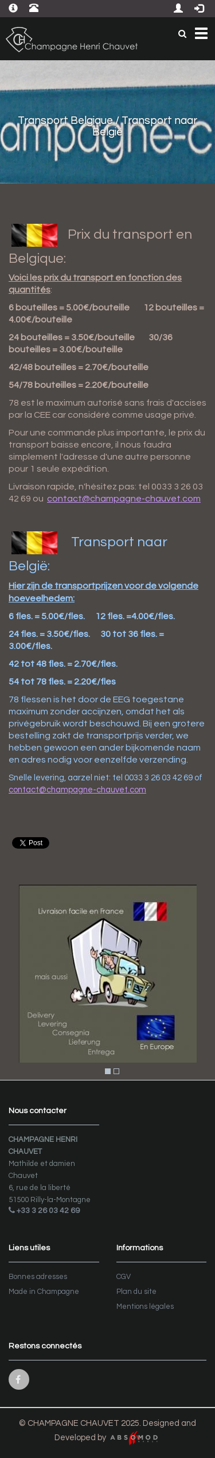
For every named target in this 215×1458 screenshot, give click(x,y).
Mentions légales (145, 1307)
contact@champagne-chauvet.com (124, 498)
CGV (123, 1277)
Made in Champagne (44, 1292)
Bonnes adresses (38, 1277)
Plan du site (136, 1292)
